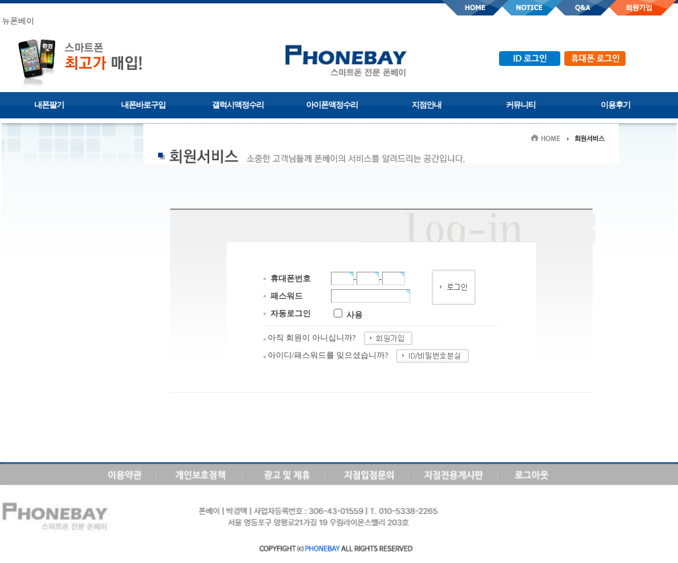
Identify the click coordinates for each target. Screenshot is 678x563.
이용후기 (615, 105)
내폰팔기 (49, 105)
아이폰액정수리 (332, 105)
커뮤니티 (520, 105)
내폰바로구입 (143, 105)
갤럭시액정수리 (238, 105)
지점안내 (426, 105)
